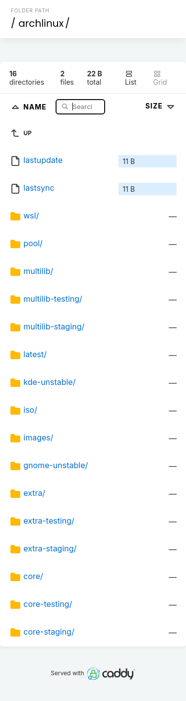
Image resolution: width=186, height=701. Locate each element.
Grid (160, 78)
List (130, 78)
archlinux (40, 23)
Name (36, 106)
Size (161, 106)
